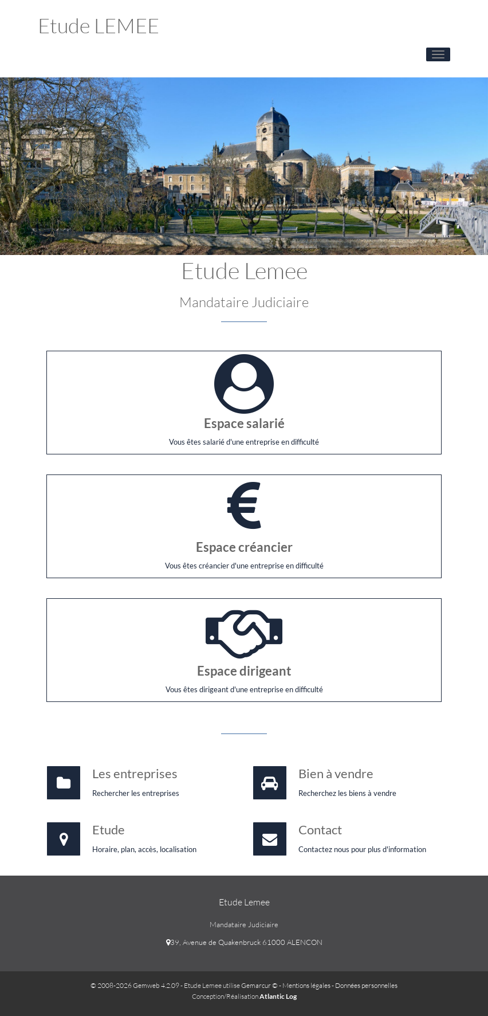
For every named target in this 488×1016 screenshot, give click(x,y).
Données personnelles (366, 985)
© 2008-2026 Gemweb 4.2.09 (134, 985)
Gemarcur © (259, 985)
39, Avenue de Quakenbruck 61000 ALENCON (244, 942)
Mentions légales (306, 985)
